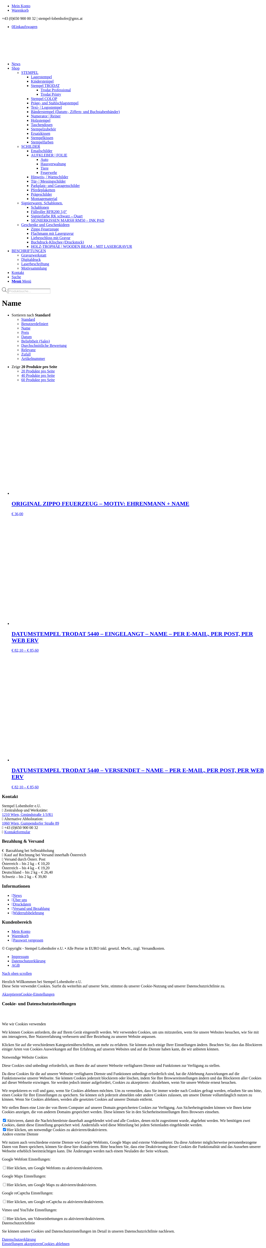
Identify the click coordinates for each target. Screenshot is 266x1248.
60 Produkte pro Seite (38, 380)
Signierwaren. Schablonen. (42, 203)
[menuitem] (138, 6)
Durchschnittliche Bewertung (44, 345)
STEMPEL (29, 73)
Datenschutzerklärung (19, 1239)
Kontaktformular (17, 832)
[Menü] (21, 281)
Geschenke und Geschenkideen (45, 225)
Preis (25, 332)
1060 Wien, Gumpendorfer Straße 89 (30, 823)
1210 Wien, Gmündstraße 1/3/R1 (27, 815)
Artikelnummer (33, 359)
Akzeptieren (11, 994)
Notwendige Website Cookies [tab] (25, 1057)
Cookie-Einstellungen (38, 994)
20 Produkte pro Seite (38, 371)
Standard (28, 319)
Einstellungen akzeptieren (22, 1244)
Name (25, 328)
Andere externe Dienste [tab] (20, 1134)
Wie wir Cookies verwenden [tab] (24, 1024)
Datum (26, 337)
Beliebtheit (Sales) (35, 341)
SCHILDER (30, 146)
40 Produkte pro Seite (38, 375)
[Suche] (16, 277)
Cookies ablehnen (56, 1244)
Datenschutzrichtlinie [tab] (18, 1223)
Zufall (26, 354)
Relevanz (28, 350)
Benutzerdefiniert (34, 324)
